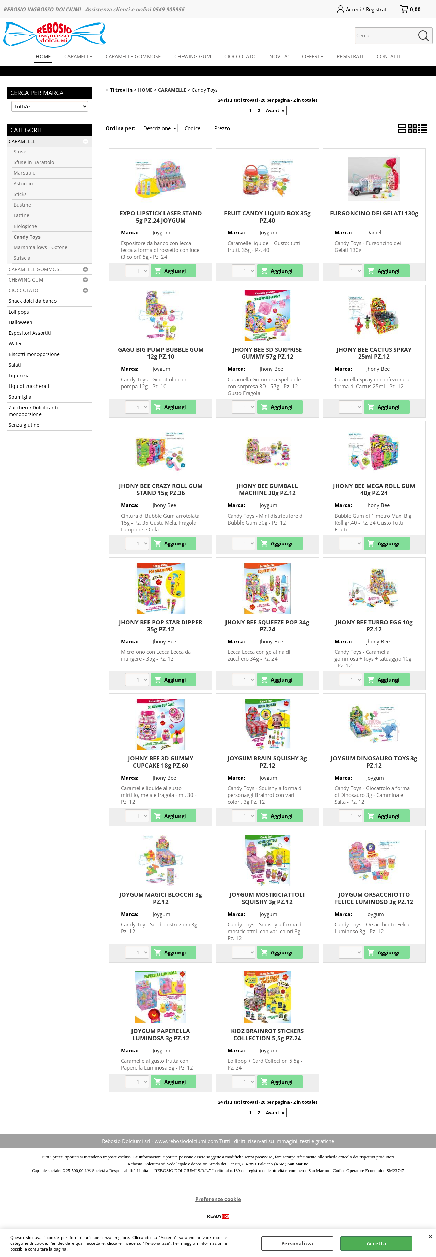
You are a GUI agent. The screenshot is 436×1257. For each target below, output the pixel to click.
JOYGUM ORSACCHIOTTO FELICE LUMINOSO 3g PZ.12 (374, 898)
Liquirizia (19, 376)
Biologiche (25, 226)
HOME (43, 56)
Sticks (20, 194)
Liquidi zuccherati (29, 386)
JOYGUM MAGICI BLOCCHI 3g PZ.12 (160, 898)
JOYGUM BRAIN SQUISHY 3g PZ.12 (267, 761)
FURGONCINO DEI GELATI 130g (374, 213)
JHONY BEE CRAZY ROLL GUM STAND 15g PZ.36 (161, 489)
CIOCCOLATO (240, 56)
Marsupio (24, 173)
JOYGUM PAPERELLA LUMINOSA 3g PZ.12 (160, 1034)
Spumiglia (20, 397)
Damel (374, 232)
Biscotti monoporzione (34, 354)
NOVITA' (279, 56)
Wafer (15, 343)
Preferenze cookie (218, 1199)
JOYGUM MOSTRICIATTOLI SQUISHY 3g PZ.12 (267, 898)
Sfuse (20, 152)
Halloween (20, 322)
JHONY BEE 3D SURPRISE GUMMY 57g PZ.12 (267, 353)
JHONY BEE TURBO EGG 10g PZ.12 (374, 625)
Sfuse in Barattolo (34, 162)
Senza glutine (24, 425)
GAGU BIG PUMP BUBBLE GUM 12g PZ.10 (161, 353)
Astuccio (23, 184)
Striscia (22, 258)
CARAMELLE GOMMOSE (133, 56)
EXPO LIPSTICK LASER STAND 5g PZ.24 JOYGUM (161, 216)
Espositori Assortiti (30, 333)
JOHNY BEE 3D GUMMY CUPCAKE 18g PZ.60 (160, 761)
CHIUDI (430, 1236)
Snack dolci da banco (33, 301)
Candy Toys (27, 237)
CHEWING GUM (192, 56)
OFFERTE (312, 56)
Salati (15, 365)
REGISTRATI (350, 56)
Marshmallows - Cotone (40, 247)
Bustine (22, 205)
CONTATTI (388, 56)
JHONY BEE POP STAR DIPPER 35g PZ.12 (160, 625)
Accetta (376, 1243)
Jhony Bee (271, 368)
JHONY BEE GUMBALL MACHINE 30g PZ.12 (267, 489)
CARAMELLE (78, 56)
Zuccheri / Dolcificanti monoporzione (33, 411)
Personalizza (297, 1243)
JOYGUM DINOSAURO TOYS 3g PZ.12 (374, 761)
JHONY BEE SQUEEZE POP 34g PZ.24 (267, 625)
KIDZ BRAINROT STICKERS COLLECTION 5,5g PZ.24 (267, 1034)
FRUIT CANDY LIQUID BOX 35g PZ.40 (267, 216)
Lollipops (19, 312)
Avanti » (275, 110)
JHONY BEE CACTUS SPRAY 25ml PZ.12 (374, 353)
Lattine (21, 215)
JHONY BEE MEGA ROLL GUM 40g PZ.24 (374, 489)
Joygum (161, 232)
